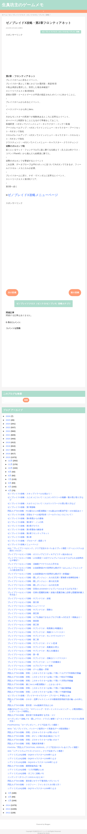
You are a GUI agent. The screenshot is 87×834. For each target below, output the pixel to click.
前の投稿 (75, 292)
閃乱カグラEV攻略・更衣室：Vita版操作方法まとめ (30, 705)
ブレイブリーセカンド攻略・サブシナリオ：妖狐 (29, 598)
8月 (10, 475)
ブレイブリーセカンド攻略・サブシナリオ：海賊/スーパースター (36, 632)
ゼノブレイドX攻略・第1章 (20, 537)
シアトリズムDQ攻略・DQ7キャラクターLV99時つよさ (32, 788)
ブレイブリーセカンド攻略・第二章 (23, 639)
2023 (8, 427)
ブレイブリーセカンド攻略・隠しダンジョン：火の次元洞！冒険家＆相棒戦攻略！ (44, 577)
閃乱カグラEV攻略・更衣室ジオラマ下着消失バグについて (33, 781)
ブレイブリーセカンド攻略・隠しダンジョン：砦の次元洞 (33, 581)
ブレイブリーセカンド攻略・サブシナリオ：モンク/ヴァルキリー (36, 636)
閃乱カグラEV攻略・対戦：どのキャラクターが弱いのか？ (33, 732)
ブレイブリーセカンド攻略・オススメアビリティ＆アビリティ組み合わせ (40, 554)
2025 (8, 420)
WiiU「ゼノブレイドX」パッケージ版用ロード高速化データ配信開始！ (39, 729)
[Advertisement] (43, 54)
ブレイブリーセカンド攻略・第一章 (23, 654)
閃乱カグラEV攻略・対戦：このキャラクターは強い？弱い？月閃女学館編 (40, 681)
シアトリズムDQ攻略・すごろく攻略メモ (26, 773)
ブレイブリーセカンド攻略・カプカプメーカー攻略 (30, 666)
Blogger (47, 824)
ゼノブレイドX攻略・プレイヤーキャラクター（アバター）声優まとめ (39, 695)
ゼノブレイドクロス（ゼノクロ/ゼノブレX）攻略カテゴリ (43, 304)
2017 (8, 450)
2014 (8, 805)
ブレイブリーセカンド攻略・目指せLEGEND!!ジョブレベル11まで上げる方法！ (43, 589)
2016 (8, 453)
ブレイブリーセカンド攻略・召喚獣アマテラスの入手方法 (33, 564)
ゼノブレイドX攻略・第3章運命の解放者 (25, 529)
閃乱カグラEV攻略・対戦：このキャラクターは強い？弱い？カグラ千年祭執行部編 (44, 673)
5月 (10, 487)
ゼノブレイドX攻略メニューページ (33, 195)
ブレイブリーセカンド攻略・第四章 (23, 621)
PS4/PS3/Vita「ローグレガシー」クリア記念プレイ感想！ (33, 725)
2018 (8, 446)
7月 (10, 479)
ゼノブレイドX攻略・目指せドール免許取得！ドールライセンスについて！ (41, 514)
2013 (8, 809)
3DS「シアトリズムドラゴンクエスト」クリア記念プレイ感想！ (36, 751)
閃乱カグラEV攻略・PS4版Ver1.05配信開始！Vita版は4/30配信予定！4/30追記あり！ (46, 511)
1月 (10, 800)
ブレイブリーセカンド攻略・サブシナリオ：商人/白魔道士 (33, 651)
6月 (10, 483)
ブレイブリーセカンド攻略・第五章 (23, 613)
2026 (8, 416)
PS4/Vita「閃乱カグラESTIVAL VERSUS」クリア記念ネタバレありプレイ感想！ (44, 747)
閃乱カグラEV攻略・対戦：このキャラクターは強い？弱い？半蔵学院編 (39, 692)
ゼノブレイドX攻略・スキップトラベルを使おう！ (30, 494)
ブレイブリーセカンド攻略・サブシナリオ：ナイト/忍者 (32, 643)
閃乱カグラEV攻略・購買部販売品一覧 (25, 766)
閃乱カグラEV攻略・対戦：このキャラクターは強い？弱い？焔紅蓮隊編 (39, 688)
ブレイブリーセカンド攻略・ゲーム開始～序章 (28, 669)
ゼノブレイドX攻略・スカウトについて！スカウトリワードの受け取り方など (42, 503)
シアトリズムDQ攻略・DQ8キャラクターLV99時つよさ (32, 755)
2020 (8, 439)
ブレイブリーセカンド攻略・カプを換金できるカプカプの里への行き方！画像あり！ (45, 617)
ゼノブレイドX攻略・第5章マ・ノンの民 (25, 522)
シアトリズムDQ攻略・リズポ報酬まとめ (26, 770)
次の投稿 (12, 292)
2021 (8, 435)
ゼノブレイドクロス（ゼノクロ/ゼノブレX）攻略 (60, 32)
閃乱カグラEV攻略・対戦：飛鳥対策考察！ (26, 743)
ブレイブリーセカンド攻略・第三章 (23, 625)
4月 (10, 490)
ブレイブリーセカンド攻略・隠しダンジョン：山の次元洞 (33, 585)
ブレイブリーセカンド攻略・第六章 (23, 602)
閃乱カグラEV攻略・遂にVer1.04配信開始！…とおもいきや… (35, 684)
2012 (8, 813)
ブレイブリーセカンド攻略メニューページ (26, 606)
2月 (10, 797)
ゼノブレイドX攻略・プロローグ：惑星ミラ (27, 541)
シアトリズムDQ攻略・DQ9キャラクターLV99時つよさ (32, 758)
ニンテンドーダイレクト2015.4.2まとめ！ (26, 777)
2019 (8, 442)
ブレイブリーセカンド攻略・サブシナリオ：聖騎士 (30, 610)
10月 (10, 468)
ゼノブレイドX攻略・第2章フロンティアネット (28, 533)
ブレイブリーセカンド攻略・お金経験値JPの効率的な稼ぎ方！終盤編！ (39, 574)
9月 (10, 472)
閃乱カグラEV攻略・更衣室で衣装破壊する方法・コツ (31, 715)
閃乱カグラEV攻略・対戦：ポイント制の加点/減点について (34, 736)
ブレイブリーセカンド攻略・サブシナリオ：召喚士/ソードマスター (37, 658)
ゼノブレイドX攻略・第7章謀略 (21, 507)
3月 (10, 793)
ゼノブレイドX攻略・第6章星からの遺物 (25, 518)
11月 (10, 464)
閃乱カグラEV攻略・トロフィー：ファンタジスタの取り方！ (34, 784)
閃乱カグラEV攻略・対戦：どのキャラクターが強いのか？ (33, 740)
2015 (8, 457)
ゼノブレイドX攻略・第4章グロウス (23, 526)
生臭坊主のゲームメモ (23, 5)
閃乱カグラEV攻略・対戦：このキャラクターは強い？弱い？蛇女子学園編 (40, 677)
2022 (8, 431)
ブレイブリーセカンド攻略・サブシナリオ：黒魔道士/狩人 (33, 647)
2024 (8, 424)
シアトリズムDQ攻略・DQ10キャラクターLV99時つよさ (33, 762)
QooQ (47, 833)
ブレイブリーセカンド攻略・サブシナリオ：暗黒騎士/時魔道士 (35, 628)
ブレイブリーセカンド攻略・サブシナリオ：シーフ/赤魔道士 (34, 662)
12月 (10, 461)
